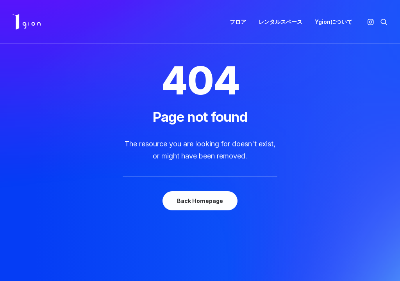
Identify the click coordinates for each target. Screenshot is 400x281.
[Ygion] (26, 22)
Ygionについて (333, 21)
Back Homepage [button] (200, 200)
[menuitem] (238, 22)
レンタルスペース (280, 21)
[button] (371, 22)
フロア (238, 21)
